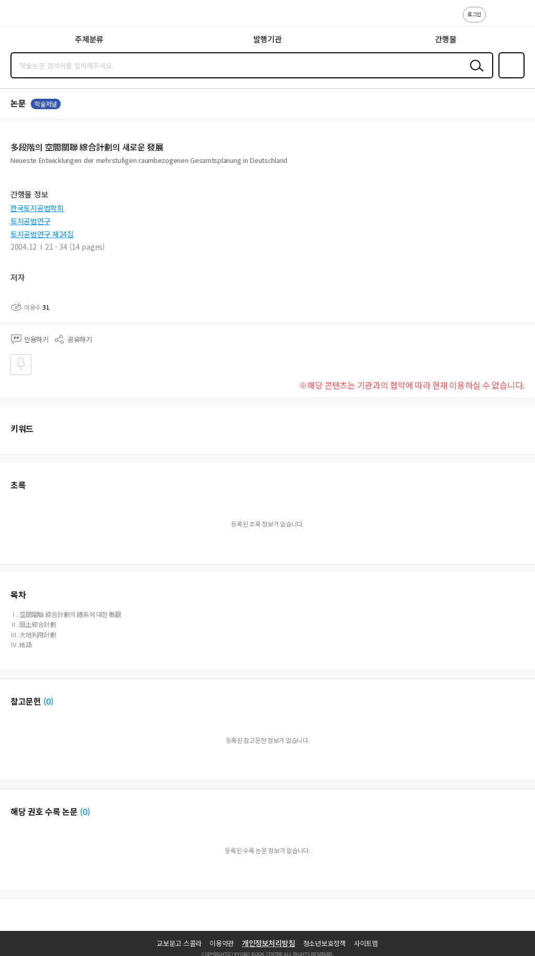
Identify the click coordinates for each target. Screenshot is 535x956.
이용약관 (222, 943)
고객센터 (497, 19)
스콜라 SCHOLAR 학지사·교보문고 (31, 16)
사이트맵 (366, 943)
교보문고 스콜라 (179, 943)
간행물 (446, 38)
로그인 (474, 14)
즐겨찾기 (509, 77)
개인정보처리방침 (268, 943)
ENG (519, 19)
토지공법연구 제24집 (42, 234)
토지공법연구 (30, 221)
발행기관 (267, 38)
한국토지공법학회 (37, 208)
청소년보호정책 (324, 943)
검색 (474, 73)
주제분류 (89, 38)
